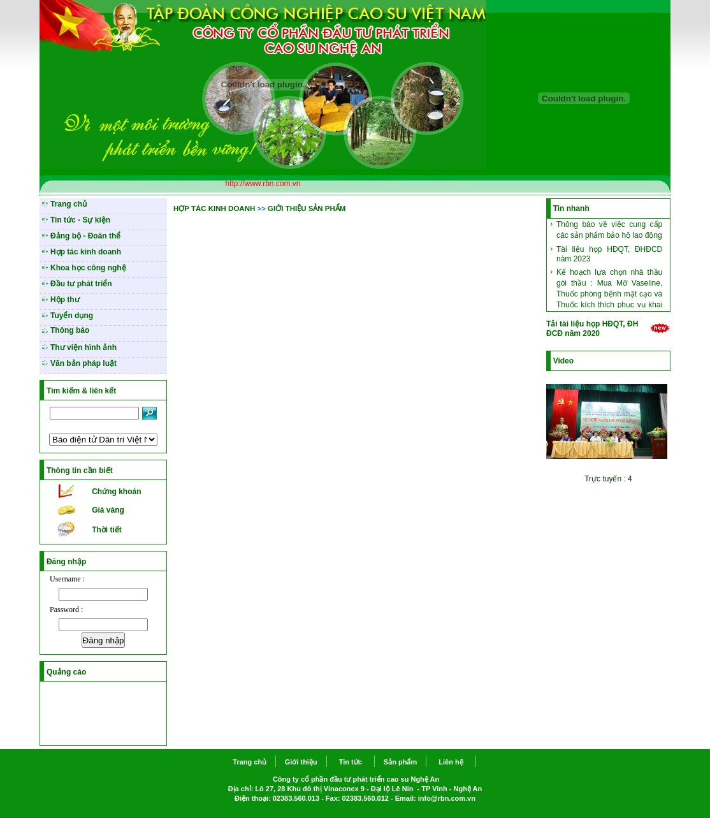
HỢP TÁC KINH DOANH (214, 208)
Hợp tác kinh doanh (85, 251)
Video (563, 360)
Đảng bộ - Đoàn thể (85, 235)
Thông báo (69, 330)
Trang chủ (68, 204)
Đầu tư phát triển (81, 283)
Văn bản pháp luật (83, 363)
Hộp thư (65, 299)
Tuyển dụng (71, 315)
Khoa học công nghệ (88, 267)
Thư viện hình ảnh (83, 347)
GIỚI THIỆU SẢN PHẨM (306, 208)
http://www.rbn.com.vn (262, 183)
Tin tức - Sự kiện (80, 219)
